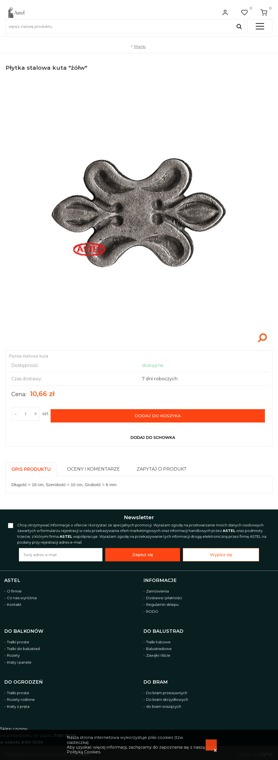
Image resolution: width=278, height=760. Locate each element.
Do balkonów (23, 628)
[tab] (33, 464)
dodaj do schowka (153, 434)
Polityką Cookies (83, 751)
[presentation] (31, 466)
